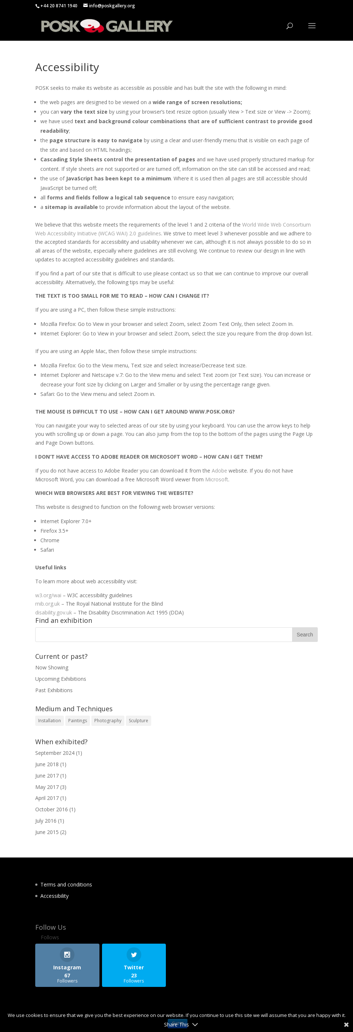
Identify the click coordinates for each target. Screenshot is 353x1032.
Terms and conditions (66, 884)
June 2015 (47, 832)
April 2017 (47, 797)
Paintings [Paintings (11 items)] (77, 720)
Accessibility (54, 895)
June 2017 (47, 775)
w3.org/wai (48, 595)
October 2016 (51, 809)
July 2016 (46, 820)
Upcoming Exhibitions (60, 678)
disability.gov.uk (53, 612)
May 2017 (47, 786)
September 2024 (54, 752)
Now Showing (51, 667)
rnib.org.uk (47, 603)
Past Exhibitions (54, 690)
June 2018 (47, 764)
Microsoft (216, 479)
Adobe (219, 470)
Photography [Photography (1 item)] (107, 720)
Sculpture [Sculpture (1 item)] (138, 720)
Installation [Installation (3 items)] (49, 720)
